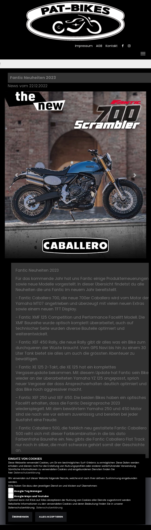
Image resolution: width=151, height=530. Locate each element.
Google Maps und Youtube (31, 496)
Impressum (84, 46)
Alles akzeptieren (51, 516)
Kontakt (112, 46)
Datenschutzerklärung (27, 472)
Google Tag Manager (28, 491)
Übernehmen (20, 516)
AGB (99, 46)
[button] (14, 172)
